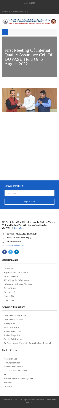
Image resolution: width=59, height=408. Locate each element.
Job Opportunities (12, 362)
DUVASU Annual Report (15, 315)
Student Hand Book (12, 331)
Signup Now (29, 201)
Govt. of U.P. (10, 292)
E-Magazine (9, 323)
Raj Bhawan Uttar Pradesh (16, 272)
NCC (6, 374)
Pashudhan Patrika (12, 327)
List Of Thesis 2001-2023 (15, 370)
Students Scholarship (13, 366)
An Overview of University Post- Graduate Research (27, 343)
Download (8, 386)
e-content (8, 382)
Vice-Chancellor (11, 276)
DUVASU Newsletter (13, 319)
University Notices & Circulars (18, 284)
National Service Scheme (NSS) (18, 378)
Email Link (9, 300)
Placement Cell (10, 359)
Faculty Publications (13, 339)
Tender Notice (10, 288)
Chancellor (9, 268)
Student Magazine (12, 335)
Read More (18, 228)
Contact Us (9, 296)
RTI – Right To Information (16, 280)
